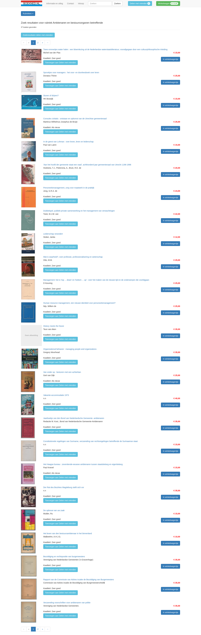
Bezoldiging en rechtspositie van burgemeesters (64, 556)
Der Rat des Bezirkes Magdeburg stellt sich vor (63, 487)
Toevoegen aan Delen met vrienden (60, 62)
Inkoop (81, 3)
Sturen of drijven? (51, 95)
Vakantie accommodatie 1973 (56, 395)
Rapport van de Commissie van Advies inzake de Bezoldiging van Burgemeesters (78, 579)
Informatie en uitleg (54, 3)
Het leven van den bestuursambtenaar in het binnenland (67, 533)
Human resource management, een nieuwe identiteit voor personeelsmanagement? (79, 303)
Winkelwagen (168, 3)
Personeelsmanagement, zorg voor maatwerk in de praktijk (68, 188)
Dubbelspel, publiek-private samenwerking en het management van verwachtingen (79, 211)
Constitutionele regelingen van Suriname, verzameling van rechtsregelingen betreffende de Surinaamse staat (90, 441)
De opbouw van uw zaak (54, 510)
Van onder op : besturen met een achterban (62, 372)
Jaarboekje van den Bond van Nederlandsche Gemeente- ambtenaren (73, 418)
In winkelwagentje (170, 59)
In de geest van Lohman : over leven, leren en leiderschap (68, 142)
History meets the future (53, 326)
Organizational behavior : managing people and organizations (69, 349)
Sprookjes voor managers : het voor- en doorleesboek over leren (71, 72)
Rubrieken (28, 13)
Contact (70, 3)
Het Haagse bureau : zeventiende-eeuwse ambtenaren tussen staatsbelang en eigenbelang (83, 464)
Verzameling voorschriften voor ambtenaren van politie (66, 602)
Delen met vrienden (140, 3)
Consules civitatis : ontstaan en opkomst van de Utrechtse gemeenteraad (75, 118)
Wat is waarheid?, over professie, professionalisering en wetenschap (73, 257)
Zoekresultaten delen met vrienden (38, 35)
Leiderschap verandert (53, 234)
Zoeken (117, 3)
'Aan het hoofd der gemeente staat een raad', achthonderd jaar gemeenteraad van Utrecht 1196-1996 (87, 165)
